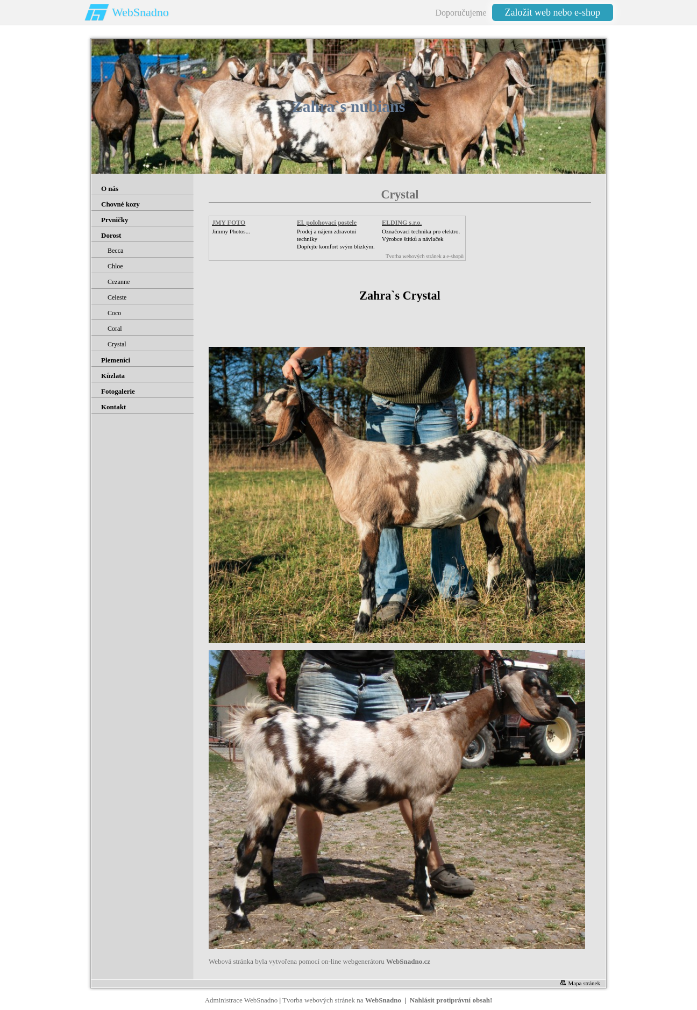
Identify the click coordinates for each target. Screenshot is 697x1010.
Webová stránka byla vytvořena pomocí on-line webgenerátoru (319, 961)
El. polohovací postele (327, 222)
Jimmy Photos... (231, 231)
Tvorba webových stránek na (341, 1000)
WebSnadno (140, 12)
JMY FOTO (228, 222)
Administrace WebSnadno (241, 1000)
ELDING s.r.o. (402, 222)
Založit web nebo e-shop (552, 12)
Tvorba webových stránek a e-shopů (425, 256)
